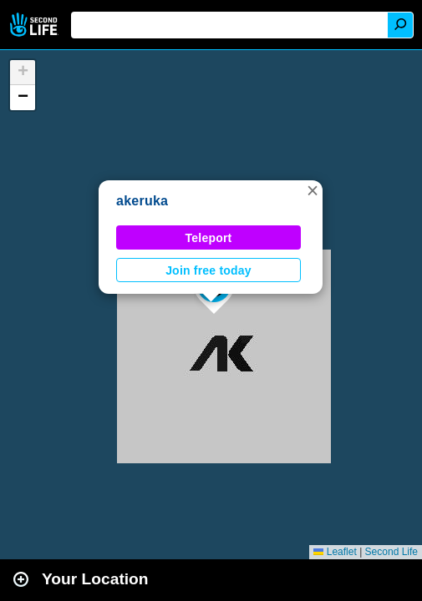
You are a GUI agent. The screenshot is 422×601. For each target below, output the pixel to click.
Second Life (35, 25)
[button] (313, 190)
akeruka (142, 201)
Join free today (208, 270)
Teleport (209, 238)
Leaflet (334, 552)
